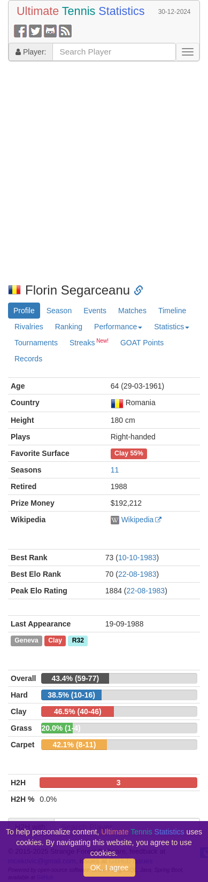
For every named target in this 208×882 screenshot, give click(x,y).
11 (115, 470)
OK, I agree (109, 867)
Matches (132, 310)
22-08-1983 (137, 574)
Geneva (26, 641)
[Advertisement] (100, 172)
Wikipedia (137, 519)
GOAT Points (142, 342)
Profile (24, 310)
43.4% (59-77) (75, 678)
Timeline (172, 310)
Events (94, 310)
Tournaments (36, 342)
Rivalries (28, 326)
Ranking (68, 326)
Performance (118, 326)
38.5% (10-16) (71, 695)
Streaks (89, 342)
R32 (78, 641)
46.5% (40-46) (78, 711)
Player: (31, 52)
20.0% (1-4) (60, 728)
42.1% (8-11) (74, 744)
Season (59, 310)
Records (28, 358)
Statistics (171, 326)
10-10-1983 (137, 557)
